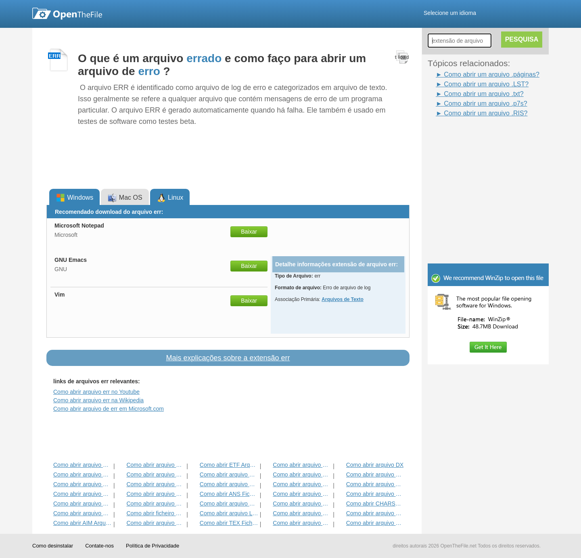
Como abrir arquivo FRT (302, 523)
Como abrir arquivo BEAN (82, 503)
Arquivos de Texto (343, 299)
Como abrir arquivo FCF (302, 513)
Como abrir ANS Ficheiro (229, 494)
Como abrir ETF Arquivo (229, 465)
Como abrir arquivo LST (229, 513)
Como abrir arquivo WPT (375, 513)
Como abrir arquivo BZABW (375, 523)
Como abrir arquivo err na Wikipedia (98, 400)
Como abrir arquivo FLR (82, 513)
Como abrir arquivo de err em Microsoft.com (108, 408)
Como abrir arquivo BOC (82, 465)
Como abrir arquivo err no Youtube (96, 392)
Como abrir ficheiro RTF (155, 513)
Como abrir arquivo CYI (302, 465)
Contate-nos (99, 546)
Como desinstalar (52, 546)
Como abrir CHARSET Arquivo (375, 503)
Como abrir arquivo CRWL (155, 474)
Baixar (249, 231)
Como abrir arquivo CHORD (155, 484)
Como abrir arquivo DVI (375, 494)
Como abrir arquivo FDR (229, 474)
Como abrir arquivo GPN (302, 484)
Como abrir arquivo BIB (155, 494)
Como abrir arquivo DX (374, 465)
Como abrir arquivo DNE (82, 494)
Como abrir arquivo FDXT (229, 503)
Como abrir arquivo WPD (155, 503)
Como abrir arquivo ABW (375, 484)
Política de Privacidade (152, 546)
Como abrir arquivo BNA (302, 494)
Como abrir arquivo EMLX (82, 474)
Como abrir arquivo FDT (375, 474)
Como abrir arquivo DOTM (229, 484)
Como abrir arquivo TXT (82, 484)
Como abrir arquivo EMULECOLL (155, 523)
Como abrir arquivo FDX (155, 465)
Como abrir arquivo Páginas (302, 503)
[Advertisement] (476, 136)
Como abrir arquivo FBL (302, 474)
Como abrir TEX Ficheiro (229, 523)
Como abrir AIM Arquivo (82, 523)
